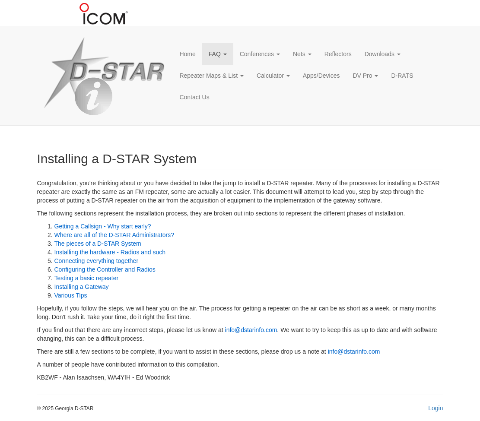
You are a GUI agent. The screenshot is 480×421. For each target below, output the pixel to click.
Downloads (383, 54)
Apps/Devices (321, 75)
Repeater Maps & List (211, 75)
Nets (302, 54)
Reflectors (338, 54)
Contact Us (194, 97)
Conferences (260, 54)
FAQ (218, 54)
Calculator (273, 75)
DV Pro (365, 75)
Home (187, 54)
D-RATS (402, 75)
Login (435, 408)
